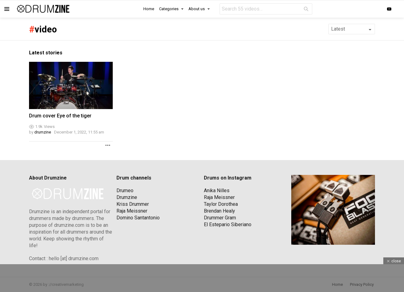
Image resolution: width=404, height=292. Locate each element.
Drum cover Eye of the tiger (60, 116)
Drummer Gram (220, 218)
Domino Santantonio (138, 218)
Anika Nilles (216, 190)
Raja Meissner (131, 211)
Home (148, 8)
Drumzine (126, 197)
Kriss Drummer (132, 204)
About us (196, 8)
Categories (169, 8)
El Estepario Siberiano (227, 224)
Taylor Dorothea (221, 204)
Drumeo (124, 190)
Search (306, 10)
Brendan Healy (219, 211)
